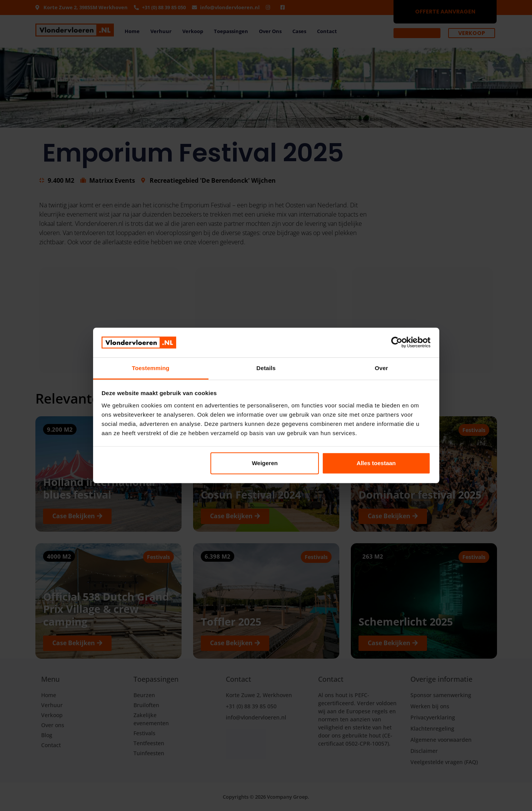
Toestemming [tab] (151, 368)
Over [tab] (381, 368)
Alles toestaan (376, 463)
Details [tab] (266, 368)
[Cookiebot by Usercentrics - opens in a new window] (396, 342)
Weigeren (265, 463)
